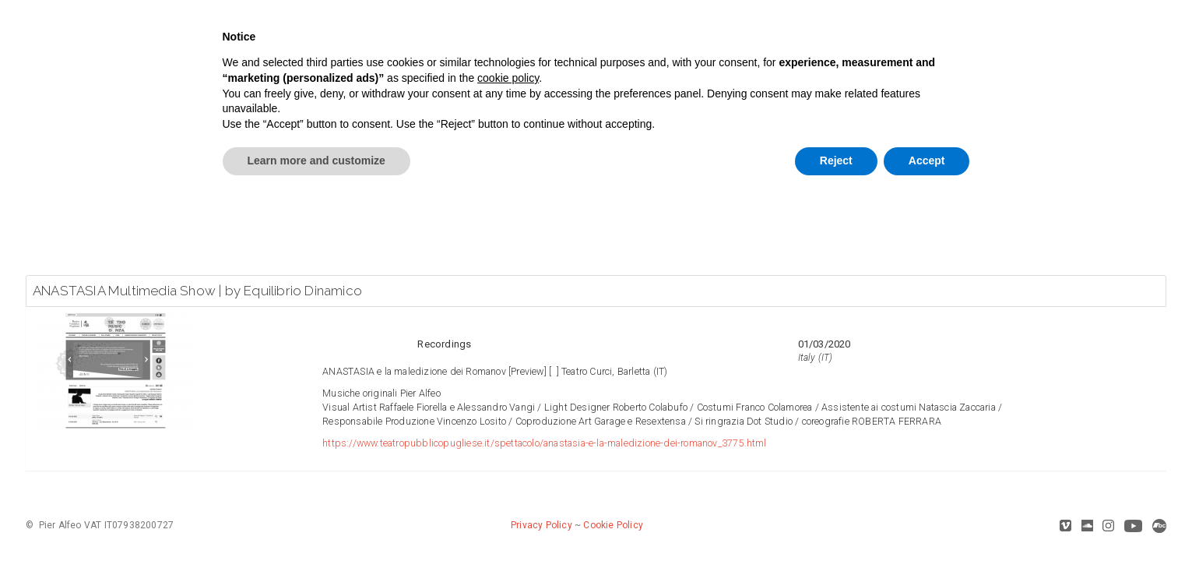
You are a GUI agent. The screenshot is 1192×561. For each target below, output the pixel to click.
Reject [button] (836, 160)
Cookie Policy (613, 525)
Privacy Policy (541, 525)
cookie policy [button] (508, 78)
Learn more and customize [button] (316, 160)
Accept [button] (927, 160)
